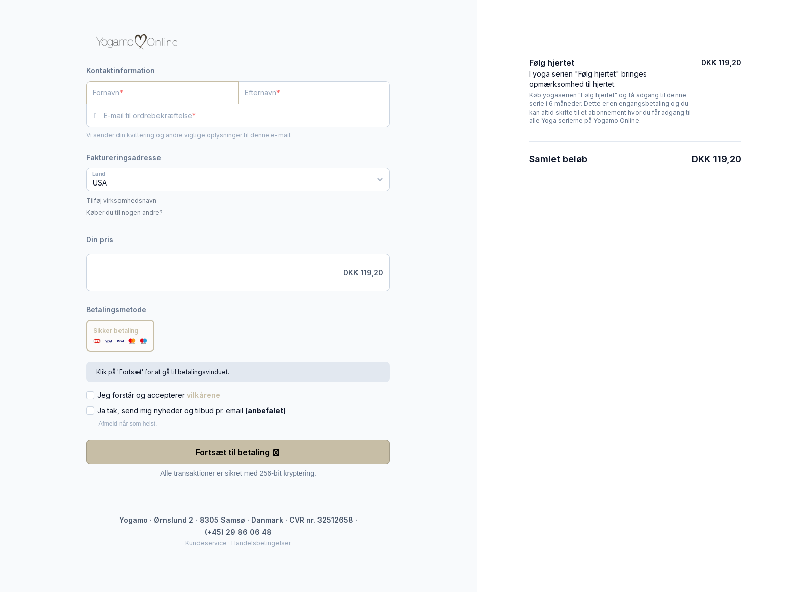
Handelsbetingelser (261, 543)
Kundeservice (206, 543)
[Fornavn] (162, 93)
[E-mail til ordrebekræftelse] (247, 115)
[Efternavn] (314, 93)
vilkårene (203, 395)
